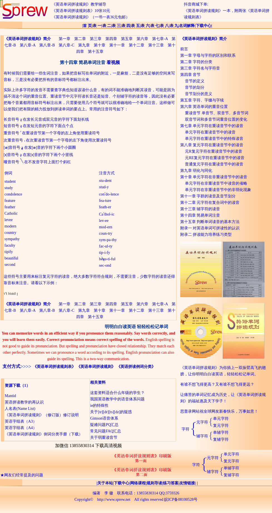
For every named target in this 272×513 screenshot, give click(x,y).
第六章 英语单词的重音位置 (204, 107)
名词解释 (187, 26)
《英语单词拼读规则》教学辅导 (79, 4)
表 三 (116, 26)
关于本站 (105, 483)
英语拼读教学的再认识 (24, 402)
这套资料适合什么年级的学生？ (117, 393)
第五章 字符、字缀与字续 (202, 100)
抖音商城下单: (196, 4)
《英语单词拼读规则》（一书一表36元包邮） (91, 17)
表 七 (154, 26)
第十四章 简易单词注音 (200, 215)
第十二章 (136, 45)
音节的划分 (194, 87)
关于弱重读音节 (103, 437)
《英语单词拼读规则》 (95, 367)
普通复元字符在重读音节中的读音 (214, 164)
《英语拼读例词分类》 (136, 367)
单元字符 (221, 419)
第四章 (111, 39)
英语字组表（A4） (21, 428)
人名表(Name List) (20, 409)
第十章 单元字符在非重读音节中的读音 (214, 177)
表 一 (97, 26)
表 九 (174, 26)
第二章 (80, 39)
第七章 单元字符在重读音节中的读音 (212, 126)
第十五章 (95, 51)
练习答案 (171, 483)
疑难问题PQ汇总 (104, 425)
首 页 (87, 26)
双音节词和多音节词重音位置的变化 (216, 119)
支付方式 (11, 366)
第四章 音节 (190, 75)
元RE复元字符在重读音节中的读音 (214, 158)
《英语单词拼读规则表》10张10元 (81, 11)
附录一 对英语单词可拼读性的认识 (210, 228)
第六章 (142, 39)
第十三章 (156, 45)
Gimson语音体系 (104, 418)
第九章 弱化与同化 (196, 170)
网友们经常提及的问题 (23, 477)
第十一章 (117, 45)
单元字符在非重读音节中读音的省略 (216, 183)
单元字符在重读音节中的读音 (210, 132)
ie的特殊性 (99, 405)
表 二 (106, 26)
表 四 (126, 26)
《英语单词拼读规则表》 (54, 367)
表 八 (164, 26)
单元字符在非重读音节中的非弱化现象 (218, 190)
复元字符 (221, 425)
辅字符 (202, 436)
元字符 (202, 422)
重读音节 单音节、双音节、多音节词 (216, 113)
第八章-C (66, 45)
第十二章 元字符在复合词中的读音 (210, 202)
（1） (25, 385)
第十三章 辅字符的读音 (200, 209)
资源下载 (12, 385)
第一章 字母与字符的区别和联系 (208, 55)
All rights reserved (148, 499)
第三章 (96, 39)
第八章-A (27, 45)
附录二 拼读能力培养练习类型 (206, 234)
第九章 (84, 45)
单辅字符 (221, 432)
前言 (184, 49)
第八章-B (47, 45)
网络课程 (138, 483)
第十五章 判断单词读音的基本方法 (210, 222)
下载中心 (203, 26)
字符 (185, 429)
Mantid (10, 396)
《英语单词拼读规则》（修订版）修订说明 (42, 415)
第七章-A (160, 39)
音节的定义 (194, 81)
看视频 (113, 62)
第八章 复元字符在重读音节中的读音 (212, 145)
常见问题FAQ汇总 (105, 431)
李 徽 (108, 493)
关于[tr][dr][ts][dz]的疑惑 (111, 412)
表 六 (145, 26)
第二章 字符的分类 (196, 62)
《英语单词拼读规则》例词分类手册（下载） (44, 434)
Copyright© (84, 499)
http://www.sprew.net (113, 499)
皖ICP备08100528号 (180, 499)
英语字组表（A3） (21, 421)
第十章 (99, 45)
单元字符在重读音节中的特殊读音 (214, 139)
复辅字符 (221, 439)
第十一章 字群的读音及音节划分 (208, 196)
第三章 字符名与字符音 (200, 68)
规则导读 (154, 483)
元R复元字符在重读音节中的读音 (213, 151)
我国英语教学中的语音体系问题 (117, 399)
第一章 (64, 39)
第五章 (127, 39)
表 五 (135, 26)
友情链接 (187, 483)
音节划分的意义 (198, 94)
